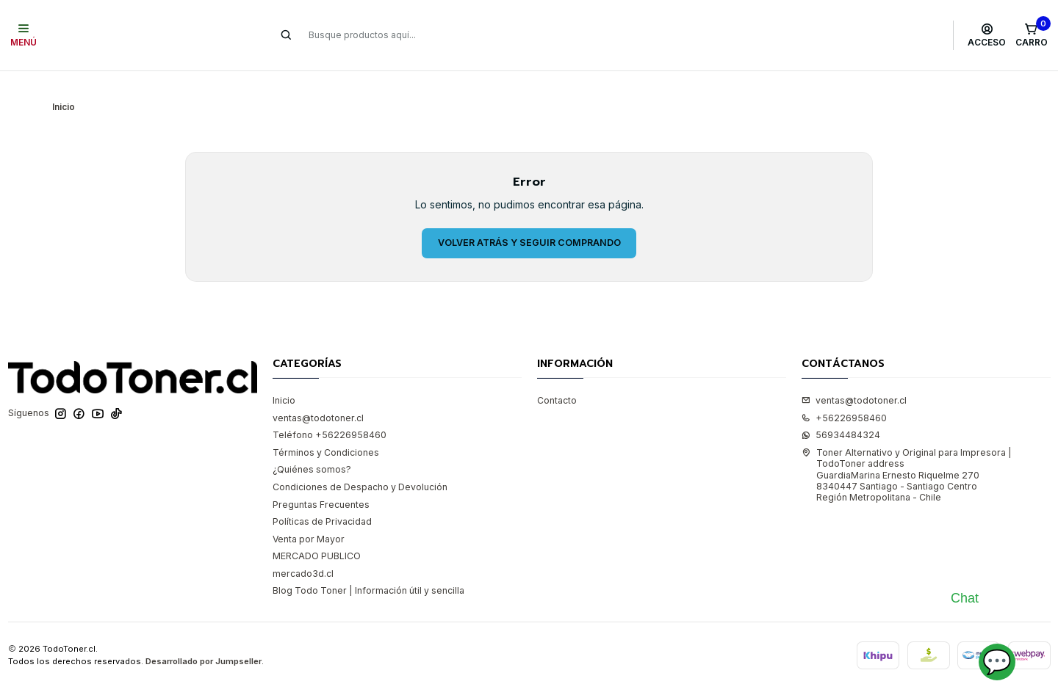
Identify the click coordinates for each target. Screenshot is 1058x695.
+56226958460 (844, 395)
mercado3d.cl (303, 551)
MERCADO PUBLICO (317, 533)
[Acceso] (987, 35)
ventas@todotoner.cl (318, 395)
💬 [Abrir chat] (997, 661)
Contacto (557, 378)
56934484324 (841, 412)
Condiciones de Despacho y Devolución (360, 464)
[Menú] (24, 35)
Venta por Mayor (309, 517)
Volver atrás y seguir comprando (529, 220)
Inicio (284, 378)
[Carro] (1031, 35)
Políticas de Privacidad (322, 499)
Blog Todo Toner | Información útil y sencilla (368, 568)
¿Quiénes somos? (312, 448)
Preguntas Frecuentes (321, 482)
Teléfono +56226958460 (329, 412)
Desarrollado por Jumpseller (203, 639)
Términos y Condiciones (326, 430)
